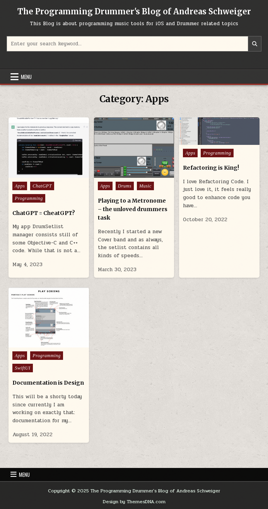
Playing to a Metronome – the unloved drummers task (132, 209)
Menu (26, 77)
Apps (20, 186)
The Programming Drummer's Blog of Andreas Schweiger (134, 11)
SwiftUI (22, 368)
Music (145, 186)
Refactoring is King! (211, 167)
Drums (124, 186)
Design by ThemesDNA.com (134, 502)
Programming (29, 198)
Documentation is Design (48, 382)
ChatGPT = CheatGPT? (43, 213)
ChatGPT (42, 186)
